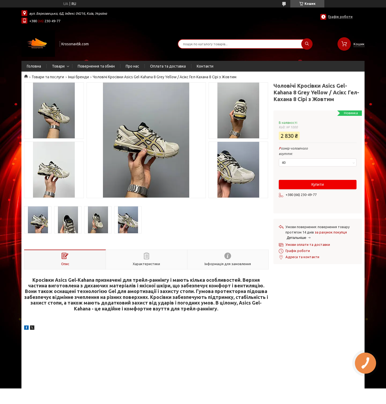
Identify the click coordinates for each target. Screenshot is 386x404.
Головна (34, 66)
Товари (58, 66)
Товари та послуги (48, 77)
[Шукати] (307, 44)
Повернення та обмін (96, 66)
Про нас (132, 66)
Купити (317, 184)
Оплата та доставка (168, 66)
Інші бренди (78, 77)
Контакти (205, 66)
